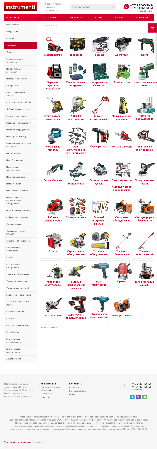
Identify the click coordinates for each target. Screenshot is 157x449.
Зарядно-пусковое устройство (15, 60)
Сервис (119, 18)
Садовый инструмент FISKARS (16, 232)
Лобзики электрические (17, 109)
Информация (48, 384)
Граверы (10, 38)
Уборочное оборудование (18, 295)
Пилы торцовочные (15, 177)
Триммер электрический (17, 288)
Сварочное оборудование (18, 241)
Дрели (9, 52)
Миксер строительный (16, 116)
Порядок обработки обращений (50, 388)
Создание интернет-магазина (17, 442)
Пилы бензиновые (14, 160)
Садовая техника (14, 224)
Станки (9, 257)
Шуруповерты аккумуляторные (14, 340)
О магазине (49, 18)
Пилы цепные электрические (13, 168)
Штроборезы (12, 332)
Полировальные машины (18, 210)
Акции (98, 18)
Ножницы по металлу (16, 136)
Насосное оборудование (17, 130)
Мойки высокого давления (18, 123)
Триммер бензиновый (16, 281)
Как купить (75, 18)
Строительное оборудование (13, 265)
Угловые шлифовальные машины (17, 303)
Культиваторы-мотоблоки (18, 102)
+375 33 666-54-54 (141, 8)
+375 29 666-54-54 (141, 5)
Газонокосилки (13, 25)
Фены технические (15, 311)
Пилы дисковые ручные (17, 190)
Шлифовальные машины (17, 325)
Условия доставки (77, 391)
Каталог (14, 18)
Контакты (142, 18)
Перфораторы (13, 153)
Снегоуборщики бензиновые (13, 249)
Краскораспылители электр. (15, 93)
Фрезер (10, 318)
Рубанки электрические (17, 217)
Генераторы (12, 31)
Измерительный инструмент (14, 70)
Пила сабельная (13, 184)
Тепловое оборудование (17, 274)
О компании (46, 394)
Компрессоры (12, 85)
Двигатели (11, 45)
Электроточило (13, 359)
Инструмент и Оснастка (17, 79)
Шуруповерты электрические (13, 350)
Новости (45, 397)
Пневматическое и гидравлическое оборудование (15, 200)
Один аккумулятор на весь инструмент (18, 144)
